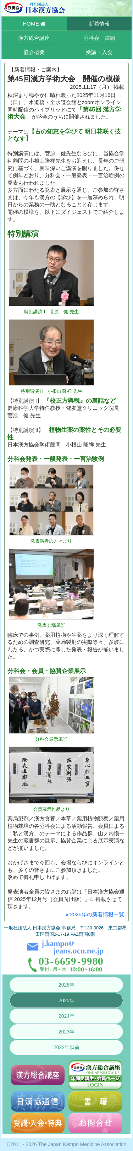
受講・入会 (99, 52)
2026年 (66, 985)
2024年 (66, 1016)
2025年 (66, 1000)
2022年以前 (66, 1047)
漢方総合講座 (34, 38)
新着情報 (99, 24)
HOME (34, 24)
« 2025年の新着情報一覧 (95, 914)
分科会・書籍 (99, 38)
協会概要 (34, 52)
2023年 (66, 1032)
